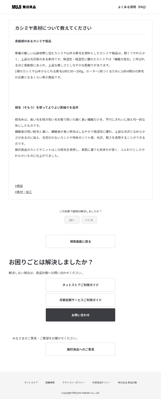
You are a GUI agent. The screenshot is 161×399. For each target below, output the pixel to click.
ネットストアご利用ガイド (80, 284)
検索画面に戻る (80, 241)
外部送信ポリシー (101, 382)
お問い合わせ (81, 315)
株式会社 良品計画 (127, 382)
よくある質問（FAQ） (133, 7)
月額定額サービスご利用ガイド (80, 300)
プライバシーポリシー (73, 382)
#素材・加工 (23, 192)
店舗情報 (49, 382)
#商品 (19, 185)
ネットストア (31, 382)
